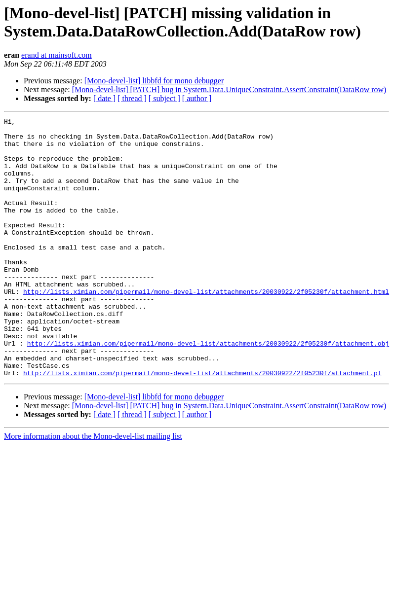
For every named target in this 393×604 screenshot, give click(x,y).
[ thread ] (132, 98)
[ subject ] (164, 98)
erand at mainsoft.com (56, 55)
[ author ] (197, 98)
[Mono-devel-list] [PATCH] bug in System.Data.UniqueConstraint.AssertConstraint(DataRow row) (229, 89)
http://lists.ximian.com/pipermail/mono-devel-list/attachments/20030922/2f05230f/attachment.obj (208, 389)
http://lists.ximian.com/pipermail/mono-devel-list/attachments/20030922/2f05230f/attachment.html (206, 326)
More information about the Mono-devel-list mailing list (93, 488)
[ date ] (104, 98)
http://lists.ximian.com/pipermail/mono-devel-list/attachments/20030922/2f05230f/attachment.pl (202, 424)
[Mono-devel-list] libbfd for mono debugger (154, 80)
